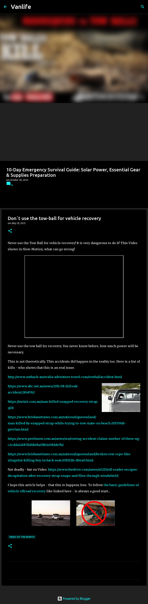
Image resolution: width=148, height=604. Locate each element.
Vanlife (21, 6)
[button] (10, 231)
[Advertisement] (74, 132)
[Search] (142, 6)
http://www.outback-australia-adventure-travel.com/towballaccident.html (65, 377)
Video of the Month (21, 537)
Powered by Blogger (74, 598)
